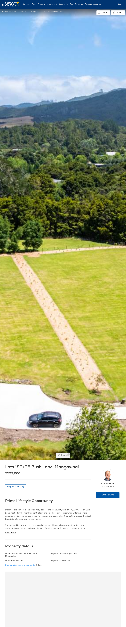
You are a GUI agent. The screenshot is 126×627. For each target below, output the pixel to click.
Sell (28, 4)
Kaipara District (20, 12)
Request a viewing (15, 487)
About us (97, 4)
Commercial (63, 4)
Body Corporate (76, 4)
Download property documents (20, 565)
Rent (34, 4)
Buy (24, 4)
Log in (120, 4)
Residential (6, 12)
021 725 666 (108, 487)
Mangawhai (35, 12)
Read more (10, 533)
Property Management (47, 4)
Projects (88, 4)
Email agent (108, 495)
